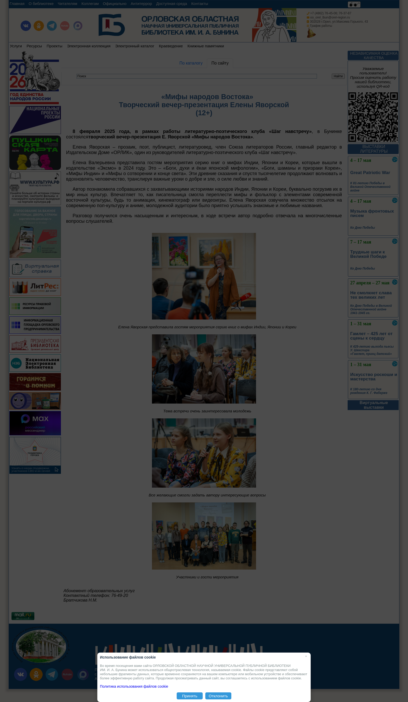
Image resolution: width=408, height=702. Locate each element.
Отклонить (218, 696)
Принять (189, 696)
